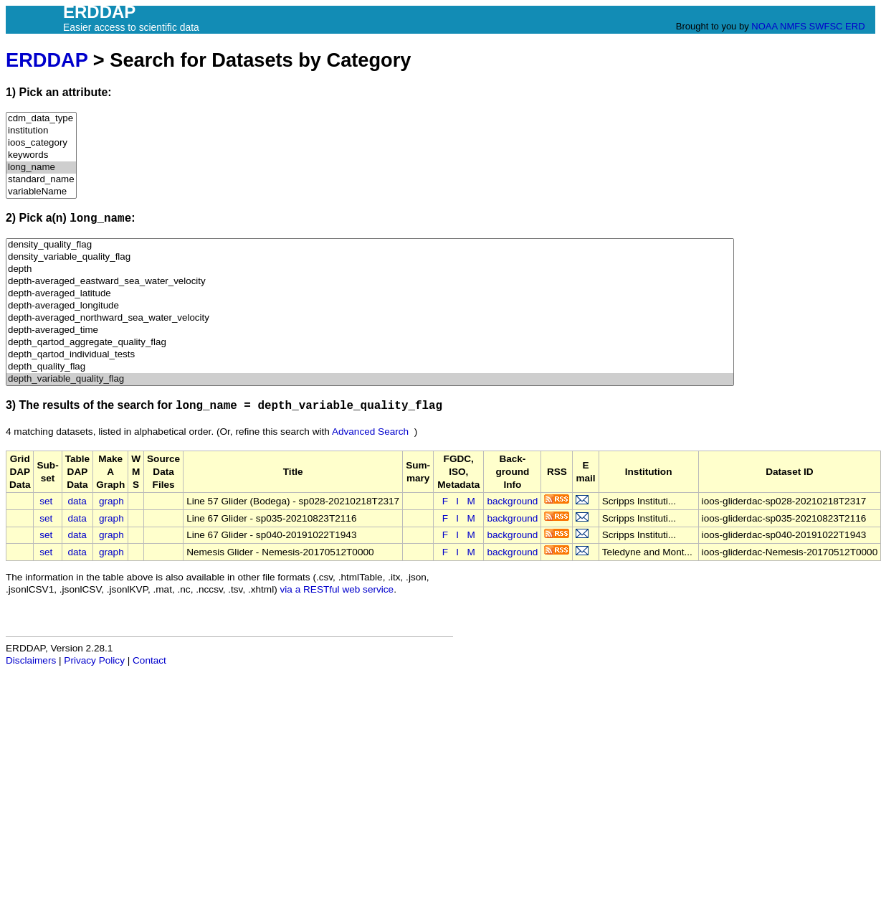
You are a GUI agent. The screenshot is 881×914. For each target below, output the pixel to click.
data (76, 501)
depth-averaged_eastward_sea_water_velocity (369, 281)
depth (369, 269)
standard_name (41, 180)
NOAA (764, 26)
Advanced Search (370, 431)
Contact (149, 660)
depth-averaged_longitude (369, 306)
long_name (41, 167)
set (45, 501)
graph (111, 501)
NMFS (793, 26)
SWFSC (826, 26)
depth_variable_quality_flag (369, 379)
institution (41, 131)
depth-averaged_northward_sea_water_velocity (369, 318)
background (512, 501)
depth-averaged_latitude (369, 294)
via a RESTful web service (337, 589)
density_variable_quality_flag (369, 257)
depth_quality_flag (369, 367)
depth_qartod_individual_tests (369, 355)
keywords (41, 155)
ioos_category (41, 143)
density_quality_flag (369, 245)
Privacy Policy (94, 660)
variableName (41, 192)
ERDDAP (46, 60)
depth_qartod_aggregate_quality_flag (369, 342)
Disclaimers (31, 660)
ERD (855, 26)
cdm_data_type (41, 119)
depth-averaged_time (369, 330)
